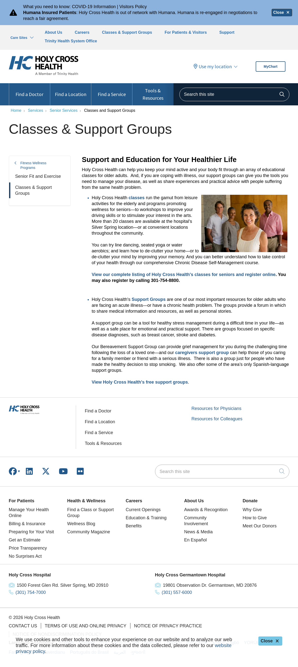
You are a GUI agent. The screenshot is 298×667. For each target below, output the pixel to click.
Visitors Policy (133, 6)
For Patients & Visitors (186, 32)
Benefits (134, 525)
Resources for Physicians (216, 408)
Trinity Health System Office (71, 41)
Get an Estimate (25, 539)
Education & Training (146, 517)
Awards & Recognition (206, 509)
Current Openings (143, 509)
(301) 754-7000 (31, 592)
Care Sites (19, 38)
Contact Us (23, 625)
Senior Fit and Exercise (38, 176)
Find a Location (70, 90)
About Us (53, 32)
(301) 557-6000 (177, 592)
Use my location (213, 66)
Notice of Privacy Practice (168, 625)
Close (281, 12)
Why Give (252, 509)
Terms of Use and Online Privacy (85, 625)
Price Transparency (28, 548)
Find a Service (112, 90)
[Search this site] (234, 94)
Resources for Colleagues (216, 418)
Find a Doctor (29, 90)
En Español (195, 539)
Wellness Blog (81, 523)
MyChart (270, 66)
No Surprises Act (25, 556)
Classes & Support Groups (127, 32)
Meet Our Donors (260, 525)
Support (226, 32)
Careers (82, 32)
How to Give (255, 517)
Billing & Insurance (27, 523)
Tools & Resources (152, 92)
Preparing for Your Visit (31, 531)
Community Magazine (88, 531)
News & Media (198, 531)
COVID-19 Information (94, 6)
